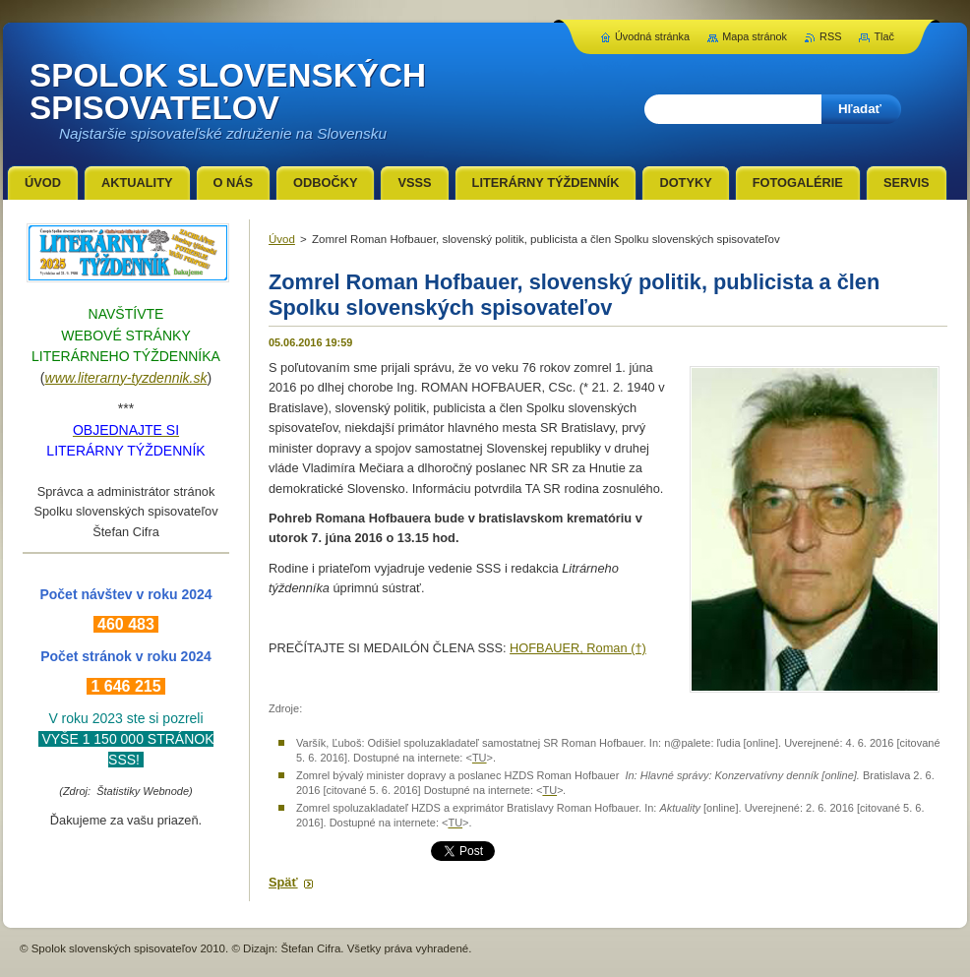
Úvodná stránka (652, 36)
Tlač (884, 36)
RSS (830, 36)
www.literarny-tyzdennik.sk (126, 378)
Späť (283, 882)
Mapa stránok (754, 36)
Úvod (282, 239)
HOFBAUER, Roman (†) (578, 648)
